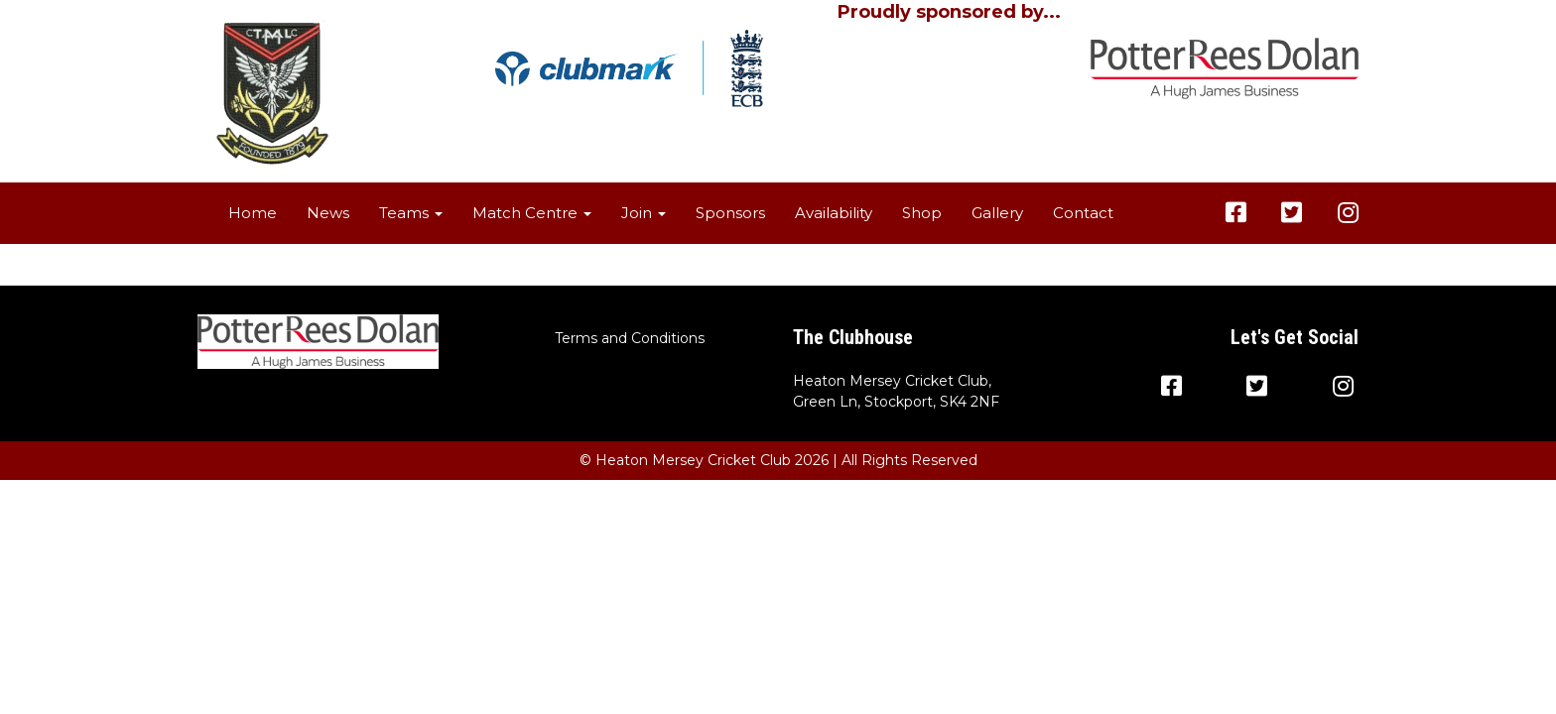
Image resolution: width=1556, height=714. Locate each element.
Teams (411, 212)
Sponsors (730, 212)
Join (643, 212)
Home (252, 212)
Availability (833, 212)
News (328, 212)
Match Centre (531, 212)
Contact (1083, 212)
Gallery (997, 212)
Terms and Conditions (630, 338)
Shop (922, 212)
